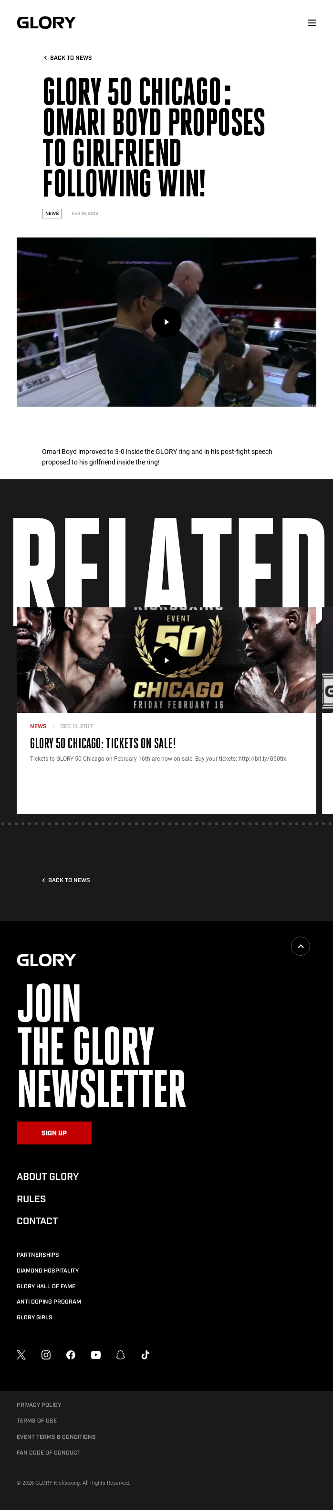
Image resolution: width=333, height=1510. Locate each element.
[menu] (312, 23)
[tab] (2, 823)
